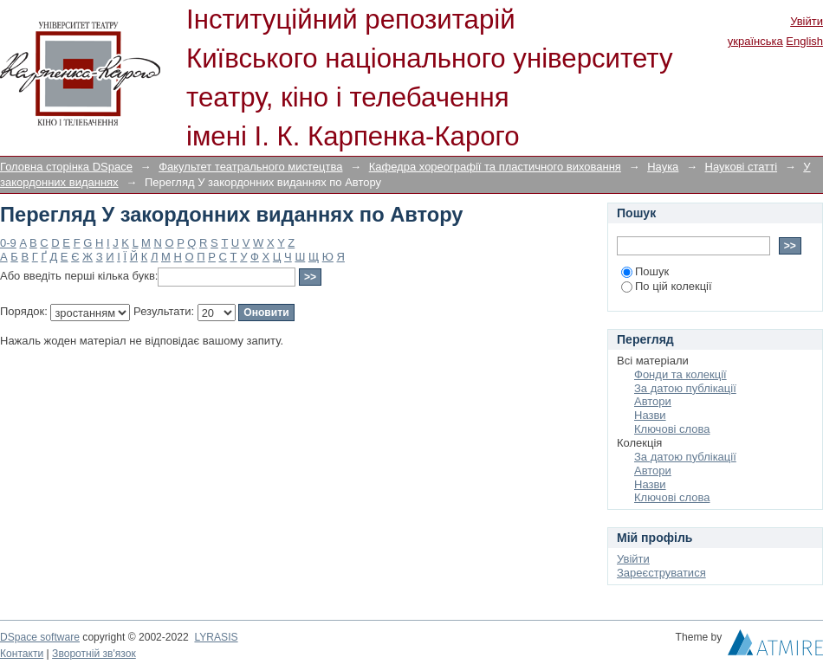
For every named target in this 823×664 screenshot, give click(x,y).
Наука (662, 166)
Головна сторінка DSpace (66, 166)
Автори (652, 401)
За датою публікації (685, 388)
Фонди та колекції (680, 374)
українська (755, 41)
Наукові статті (741, 166)
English (804, 41)
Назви (650, 415)
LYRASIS (215, 637)
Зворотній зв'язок (94, 654)
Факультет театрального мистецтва (250, 166)
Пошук (645, 271)
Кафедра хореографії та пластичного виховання (495, 166)
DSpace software (40, 637)
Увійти (806, 21)
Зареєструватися (661, 572)
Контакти (21, 654)
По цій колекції (666, 286)
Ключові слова (672, 428)
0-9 (8, 242)
